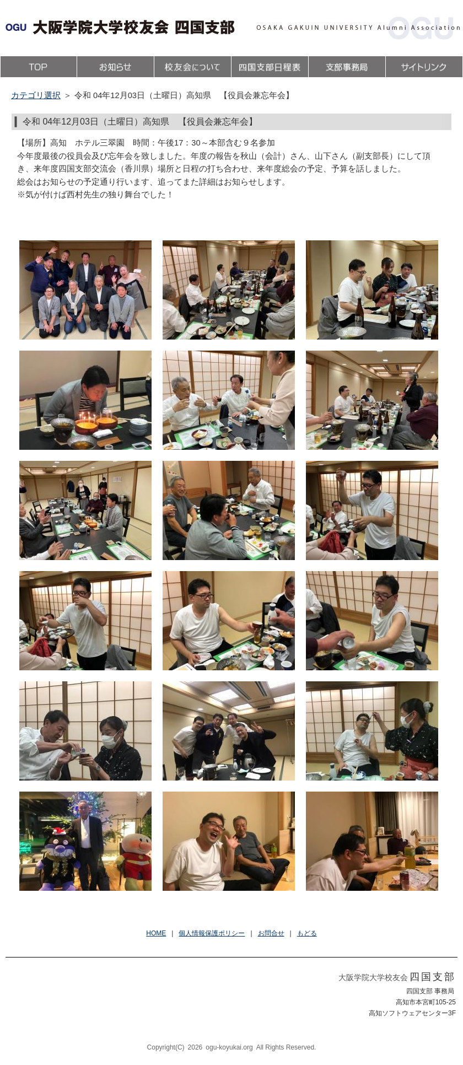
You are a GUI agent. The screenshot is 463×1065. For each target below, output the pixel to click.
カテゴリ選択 (36, 95)
